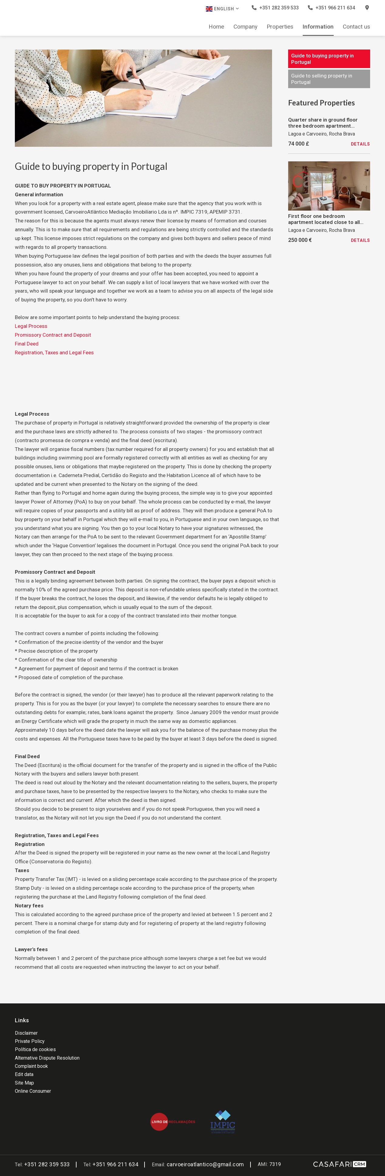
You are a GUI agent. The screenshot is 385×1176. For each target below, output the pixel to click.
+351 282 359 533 (275, 8)
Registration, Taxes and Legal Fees (54, 352)
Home (216, 26)
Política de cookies (35, 1049)
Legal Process (31, 326)
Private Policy (30, 1041)
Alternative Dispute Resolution (47, 1058)
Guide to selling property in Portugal (321, 79)
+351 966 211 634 (331, 8)
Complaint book (31, 1066)
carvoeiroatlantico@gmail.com (205, 1164)
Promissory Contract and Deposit (53, 335)
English (222, 9)
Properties (280, 26)
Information (318, 26)
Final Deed (27, 344)
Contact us (356, 26)
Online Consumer (33, 1091)
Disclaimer (26, 1033)
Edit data (24, 1074)
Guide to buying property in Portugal (322, 59)
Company (245, 26)
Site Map (24, 1083)
